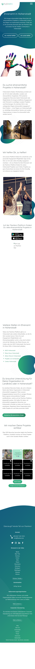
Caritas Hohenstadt (10, 361)
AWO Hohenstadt (10, 350)
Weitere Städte (17, 605)
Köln (17, 586)
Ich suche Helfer (25, 35)
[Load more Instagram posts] (17, 508)
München (17, 592)
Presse (17, 660)
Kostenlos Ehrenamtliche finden (14, 441)
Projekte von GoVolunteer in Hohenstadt (16, 359)
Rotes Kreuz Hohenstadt (12, 353)
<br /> (17, 285)
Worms (17, 600)
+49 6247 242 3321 (19, 562)
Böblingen (17, 596)
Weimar (17, 598)
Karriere (17, 658)
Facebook (23, 569)
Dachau (17, 582)
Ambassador (17, 656)
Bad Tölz (17, 580)
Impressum (17, 662)
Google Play (17, 234)
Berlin (17, 578)
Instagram (16, 569)
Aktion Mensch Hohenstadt (13, 356)
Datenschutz (17, 664)
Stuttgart (17, 594)
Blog (17, 652)
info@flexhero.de (19, 564)
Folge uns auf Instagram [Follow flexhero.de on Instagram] (17, 512)
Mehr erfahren (17, 630)
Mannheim (17, 590)
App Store (17, 238)
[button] (7, 480)
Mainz (17, 588)
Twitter (12, 569)
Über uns (17, 654)
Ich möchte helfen (10, 35)
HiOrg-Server (17, 612)
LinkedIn (19, 569)
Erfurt (17, 584)
